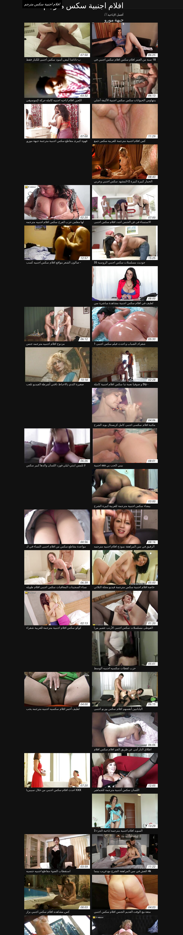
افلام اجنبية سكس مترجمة (102, 882)
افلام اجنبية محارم (33, 882)
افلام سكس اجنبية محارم (38, 902)
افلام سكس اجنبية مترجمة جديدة (145, 902)
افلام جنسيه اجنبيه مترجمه (157, 890)
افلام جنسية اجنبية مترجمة (39, 886)
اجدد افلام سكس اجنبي (105, 874)
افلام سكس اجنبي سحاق (158, 894)
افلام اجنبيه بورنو (161, 886)
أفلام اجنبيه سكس (170, 874)
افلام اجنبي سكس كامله (50, 878)
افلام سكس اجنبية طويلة (88, 898)
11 (36, 843)
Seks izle (91, 924)
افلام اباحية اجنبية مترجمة (159, 878)
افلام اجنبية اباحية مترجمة (166, 882)
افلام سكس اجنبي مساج (60, 894)
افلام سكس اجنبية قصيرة (59, 898)
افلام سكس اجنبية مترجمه (69, 902)
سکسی (102, 924)
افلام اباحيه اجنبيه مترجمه (129, 878)
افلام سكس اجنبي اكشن (37, 890)
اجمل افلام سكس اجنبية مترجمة (71, 874)
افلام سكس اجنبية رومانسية (119, 898)
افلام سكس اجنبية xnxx (30, 894)
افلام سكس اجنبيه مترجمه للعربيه (116, 906)
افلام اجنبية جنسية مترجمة (134, 882)
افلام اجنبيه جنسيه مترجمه (135, 886)
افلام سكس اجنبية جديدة (150, 898)
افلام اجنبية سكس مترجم (71, 924)
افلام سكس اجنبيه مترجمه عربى (154, 906)
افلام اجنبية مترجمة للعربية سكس (65, 882)
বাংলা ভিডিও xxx (116, 924)
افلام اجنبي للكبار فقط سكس (19, 878)
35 (19, 843)
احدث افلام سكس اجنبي (37, 874)
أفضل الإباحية (93, 14)
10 (48, 843)
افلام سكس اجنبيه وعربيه (81, 906)
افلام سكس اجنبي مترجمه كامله (94, 894)
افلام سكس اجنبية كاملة (30, 898)
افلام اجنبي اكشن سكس (79, 878)
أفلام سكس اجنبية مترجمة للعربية (139, 874)
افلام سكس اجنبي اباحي (66, 890)
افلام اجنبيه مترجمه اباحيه (103, 886)
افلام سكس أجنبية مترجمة (96, 890)
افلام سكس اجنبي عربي (129, 894)
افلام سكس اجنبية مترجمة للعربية (105, 902)
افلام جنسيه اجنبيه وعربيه (127, 890)
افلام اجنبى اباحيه (104, 878)
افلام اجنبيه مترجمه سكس (71, 886)
